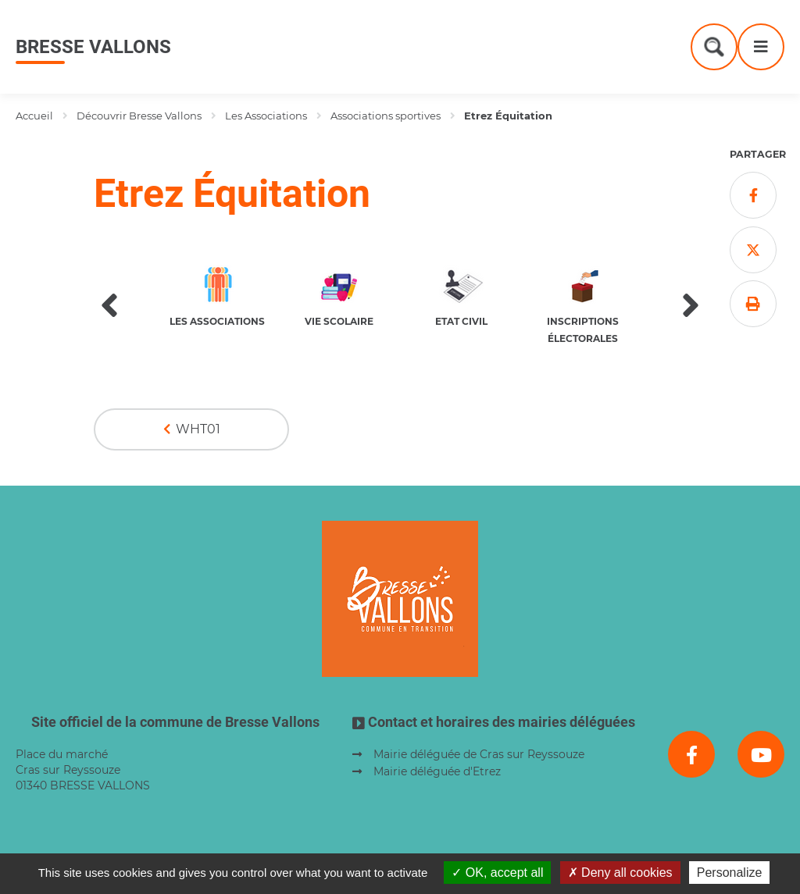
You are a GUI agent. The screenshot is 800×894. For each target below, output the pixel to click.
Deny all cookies (620, 872)
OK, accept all (497, 872)
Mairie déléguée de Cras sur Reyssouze (478, 754)
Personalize (729, 872)
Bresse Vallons (93, 47)
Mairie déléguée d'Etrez (437, 771)
